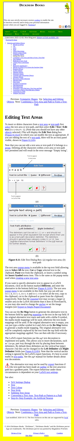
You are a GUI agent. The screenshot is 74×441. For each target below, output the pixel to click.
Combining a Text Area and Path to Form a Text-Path (28, 57)
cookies (37, 20)
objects (8, 132)
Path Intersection (18, 85)
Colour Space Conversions (21, 62)
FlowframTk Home (11, 40)
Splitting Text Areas (19, 93)
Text (13, 385)
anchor (42, 304)
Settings (32, 25)
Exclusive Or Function (19, 83)
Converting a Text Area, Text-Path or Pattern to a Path (36, 395)
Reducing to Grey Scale (20, 61)
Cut (14, 46)
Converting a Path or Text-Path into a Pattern (26, 90)
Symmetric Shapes (18, 54)
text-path (55, 124)
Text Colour (16, 387)
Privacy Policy (39, 433)
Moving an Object (18, 44)
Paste (14, 49)
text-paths (18, 356)
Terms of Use (16, 433)
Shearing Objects (18, 72)
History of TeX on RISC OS (47, 37)
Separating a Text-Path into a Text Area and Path (27, 88)
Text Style (16, 390)
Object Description (18, 51)
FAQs (46, 435)
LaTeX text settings (48, 372)
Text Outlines (17, 59)
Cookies (60, 433)
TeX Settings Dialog (20, 382)
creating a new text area (27, 278)
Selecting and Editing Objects (16, 43)
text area (44, 124)
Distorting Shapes (18, 74)
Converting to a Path (19, 91)
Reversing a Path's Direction (21, 78)
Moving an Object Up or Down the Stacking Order (28, 67)
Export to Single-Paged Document (34, 307)
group (7, 148)
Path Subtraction (18, 87)
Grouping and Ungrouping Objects (23, 75)
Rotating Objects (18, 69)
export (51, 364)
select (7, 127)
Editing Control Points (19, 53)
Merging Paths (17, 80)
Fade (14, 64)
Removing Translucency (20, 66)
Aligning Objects (18, 77)
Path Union (16, 82)
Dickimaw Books (32, 5)
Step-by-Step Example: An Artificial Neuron (32, 398)
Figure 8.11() (12, 135)
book (66, 417)
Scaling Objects (17, 70)
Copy (14, 48)
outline (43, 367)
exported (34, 299)
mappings (37, 314)
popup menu (24, 267)
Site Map (28, 435)
